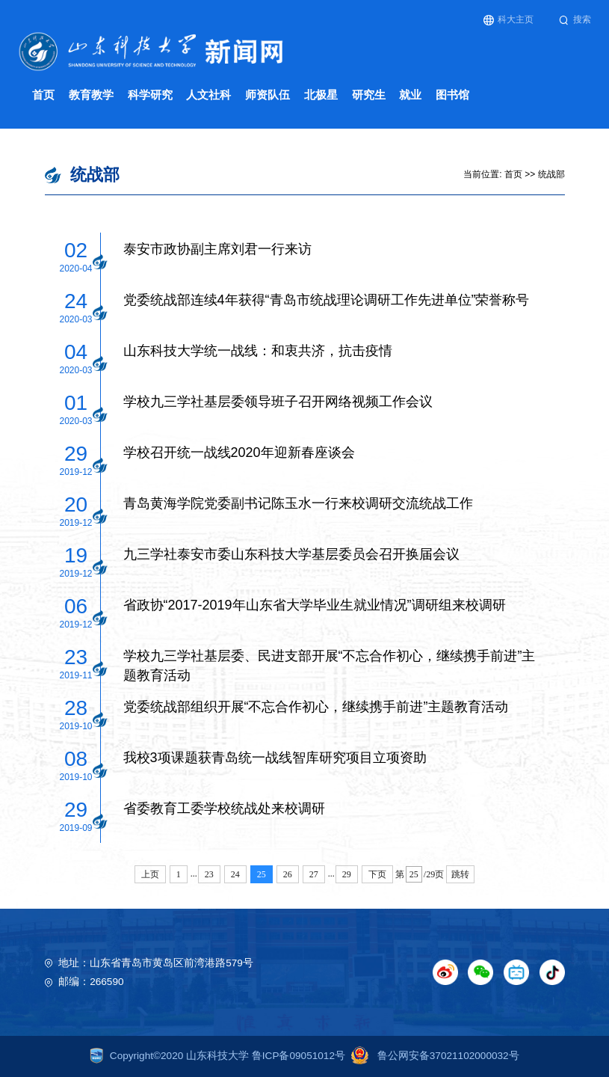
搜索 (575, 19)
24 (235, 874)
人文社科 (208, 94)
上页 (150, 874)
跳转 (460, 874)
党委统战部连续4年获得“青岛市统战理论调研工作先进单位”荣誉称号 (326, 299)
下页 (377, 874)
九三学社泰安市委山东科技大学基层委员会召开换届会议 (291, 554)
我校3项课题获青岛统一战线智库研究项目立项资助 (275, 757)
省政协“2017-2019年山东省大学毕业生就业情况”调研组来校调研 (314, 605)
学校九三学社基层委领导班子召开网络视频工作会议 (278, 401)
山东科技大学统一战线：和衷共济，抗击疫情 (257, 350)
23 (209, 874)
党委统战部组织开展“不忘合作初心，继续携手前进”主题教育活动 (316, 706)
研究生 (369, 94)
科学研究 (150, 94)
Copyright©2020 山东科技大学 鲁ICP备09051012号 (217, 1055)
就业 (410, 94)
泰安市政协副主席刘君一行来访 (217, 249)
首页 (43, 94)
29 (346, 874)
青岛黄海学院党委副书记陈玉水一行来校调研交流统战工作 (298, 503)
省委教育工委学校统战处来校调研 (224, 808)
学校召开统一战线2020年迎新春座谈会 (239, 452)
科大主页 (508, 19)
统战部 (551, 174)
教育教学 (91, 94)
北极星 (321, 94)
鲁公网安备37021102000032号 (432, 1055)
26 (287, 874)
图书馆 (452, 94)
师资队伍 (267, 94)
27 (313, 874)
